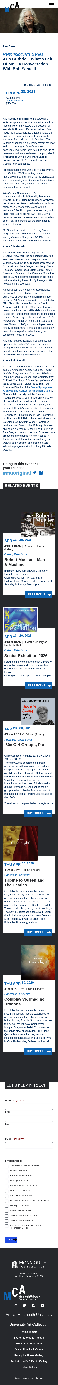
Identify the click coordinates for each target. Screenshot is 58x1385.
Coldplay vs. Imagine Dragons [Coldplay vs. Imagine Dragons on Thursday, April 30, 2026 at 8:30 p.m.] (24, 1001)
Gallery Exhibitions (19, 1205)
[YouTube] (42, 1306)
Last (7, 1124)
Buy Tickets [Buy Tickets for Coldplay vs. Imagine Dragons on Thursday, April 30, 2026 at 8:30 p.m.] (36, 1051)
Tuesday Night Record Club (23, 1215)
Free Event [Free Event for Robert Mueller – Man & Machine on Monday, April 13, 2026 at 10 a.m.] (36, 594)
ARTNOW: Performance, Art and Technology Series (26, 1225)
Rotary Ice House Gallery (29, 1355)
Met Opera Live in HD (21, 1180)
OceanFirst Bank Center (29, 1349)
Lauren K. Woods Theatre (29, 1337)
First (7, 1112)
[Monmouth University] (29, 1264)
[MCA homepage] (17, 7)
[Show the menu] (51, 5)
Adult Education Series (21, 1195)
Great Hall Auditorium (29, 1343)
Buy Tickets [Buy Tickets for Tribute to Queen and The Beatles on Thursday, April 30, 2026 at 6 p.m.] (36, 932)
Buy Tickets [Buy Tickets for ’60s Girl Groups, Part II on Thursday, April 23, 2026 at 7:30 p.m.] (36, 813)
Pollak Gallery (29, 1367)
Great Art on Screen (20, 1190)
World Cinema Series (20, 1210)
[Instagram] (16, 1306)
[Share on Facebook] (40, 473)
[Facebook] (34, 1306)
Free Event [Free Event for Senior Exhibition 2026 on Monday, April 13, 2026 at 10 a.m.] (36, 685)
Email (14, 1139)
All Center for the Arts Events (24, 1166)
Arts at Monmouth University (29, 1315)
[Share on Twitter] (34, 473)
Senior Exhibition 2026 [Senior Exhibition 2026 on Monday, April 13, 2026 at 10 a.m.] (25, 655)
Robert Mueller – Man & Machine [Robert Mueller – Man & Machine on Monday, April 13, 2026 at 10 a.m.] (24, 562)
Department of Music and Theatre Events (30, 1200)
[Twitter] (25, 1306)
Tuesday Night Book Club (22, 1220)
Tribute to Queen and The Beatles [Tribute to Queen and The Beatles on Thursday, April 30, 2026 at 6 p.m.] (24, 882)
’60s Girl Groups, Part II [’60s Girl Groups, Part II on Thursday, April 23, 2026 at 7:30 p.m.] (25, 747)
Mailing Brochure (18, 1171)
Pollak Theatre (14, 100)
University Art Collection (29, 1324)
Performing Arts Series (23, 54)
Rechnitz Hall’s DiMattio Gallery (29, 1361)
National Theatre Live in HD (24, 1185)
